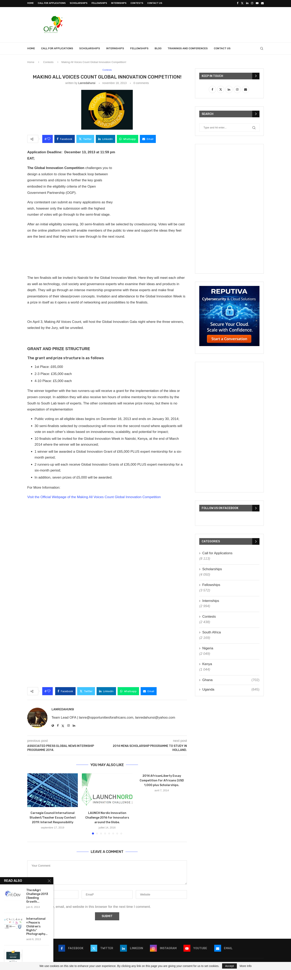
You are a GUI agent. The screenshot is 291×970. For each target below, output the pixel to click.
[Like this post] (48, 138)
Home (30, 3)
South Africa (211, 632)
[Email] (262, 3)
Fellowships (99, 3)
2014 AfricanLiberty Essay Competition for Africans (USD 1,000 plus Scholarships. (162, 780)
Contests (137, 3)
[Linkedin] (247, 3)
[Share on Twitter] (85, 138)
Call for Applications (52, 3)
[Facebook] (237, 3)
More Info (246, 966)
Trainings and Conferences (188, 47)
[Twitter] (242, 3)
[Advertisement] (190, 24)
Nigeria (207, 648)
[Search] (262, 48)
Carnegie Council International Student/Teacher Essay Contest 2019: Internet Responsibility (53, 817)
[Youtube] (257, 3)
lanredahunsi (86, 82)
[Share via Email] (148, 138)
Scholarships (79, 3)
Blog (158, 47)
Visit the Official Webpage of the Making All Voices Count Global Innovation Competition (94, 497)
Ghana (230, 679)
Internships (119, 3)
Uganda (230, 689)
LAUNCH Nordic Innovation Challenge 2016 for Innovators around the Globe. (107, 817)
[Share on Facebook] (64, 138)
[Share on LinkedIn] (105, 138)
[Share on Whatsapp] (127, 138)
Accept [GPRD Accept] (229, 966)
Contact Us (154, 3)
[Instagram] (252, 3)
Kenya (207, 663)
